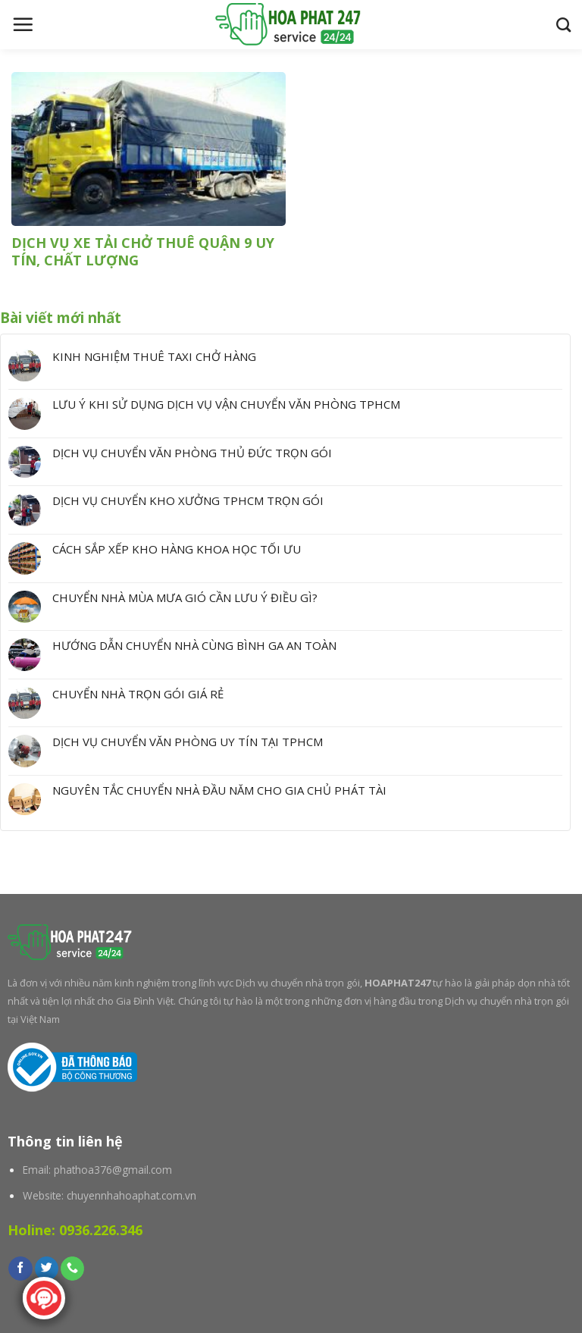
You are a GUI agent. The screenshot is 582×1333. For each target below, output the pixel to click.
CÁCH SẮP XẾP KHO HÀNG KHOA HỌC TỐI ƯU (176, 549)
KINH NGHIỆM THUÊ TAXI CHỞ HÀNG (154, 356)
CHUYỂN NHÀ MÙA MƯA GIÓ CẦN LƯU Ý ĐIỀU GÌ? (185, 597)
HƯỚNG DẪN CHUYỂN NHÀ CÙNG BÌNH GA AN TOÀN (194, 645)
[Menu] (22, 24)
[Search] (563, 24)
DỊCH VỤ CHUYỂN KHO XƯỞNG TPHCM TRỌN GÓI (188, 500)
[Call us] (72, 1268)
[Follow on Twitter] (46, 1268)
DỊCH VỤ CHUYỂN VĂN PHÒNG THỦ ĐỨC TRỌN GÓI (192, 452)
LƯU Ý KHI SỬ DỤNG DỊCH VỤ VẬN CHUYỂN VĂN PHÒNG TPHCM (226, 404)
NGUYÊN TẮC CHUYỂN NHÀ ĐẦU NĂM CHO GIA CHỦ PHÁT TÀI (219, 790)
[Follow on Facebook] (20, 1268)
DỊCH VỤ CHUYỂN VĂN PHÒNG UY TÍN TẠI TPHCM (187, 741)
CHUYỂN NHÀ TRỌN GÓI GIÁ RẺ (138, 694)
